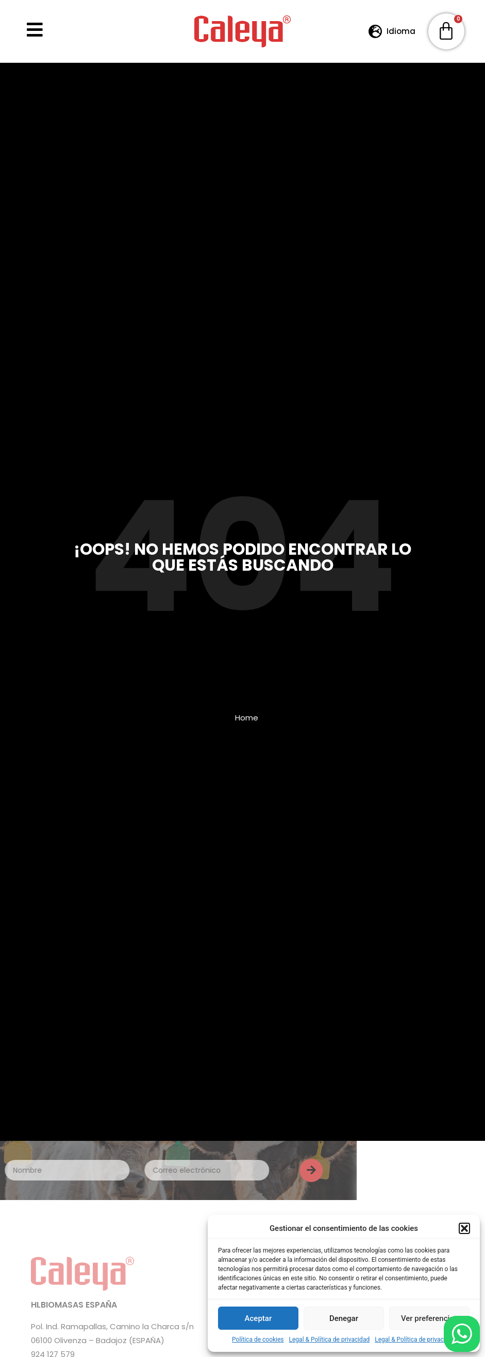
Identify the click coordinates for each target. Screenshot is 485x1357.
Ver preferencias (429, 1318)
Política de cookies (258, 1339)
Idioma (401, 31)
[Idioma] (375, 31)
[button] (464, 1228)
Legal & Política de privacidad (329, 1339)
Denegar (343, 1318)
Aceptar (258, 1318)
